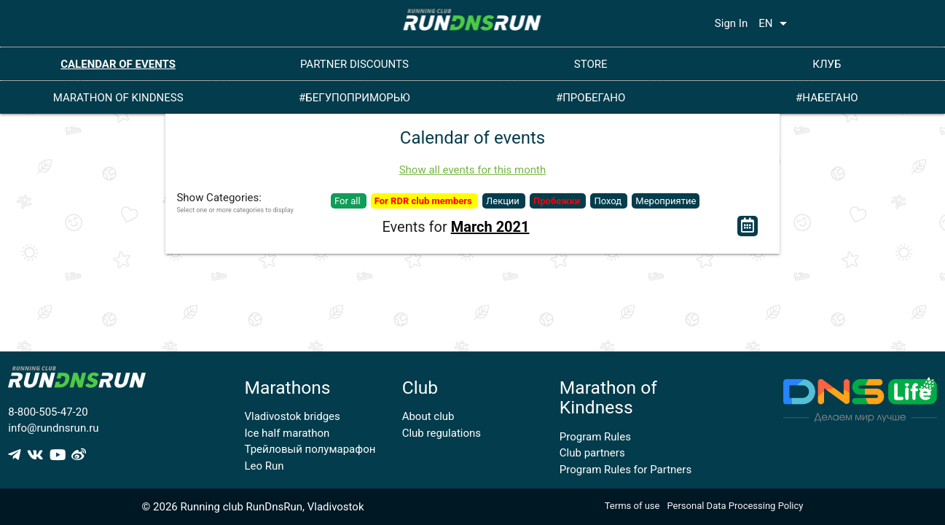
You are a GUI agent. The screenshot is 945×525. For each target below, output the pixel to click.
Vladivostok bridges (292, 416)
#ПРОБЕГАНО (590, 97)
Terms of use (632, 505)
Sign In (731, 23)
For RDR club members (424, 200)
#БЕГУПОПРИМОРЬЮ (354, 97)
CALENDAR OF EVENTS (118, 64)
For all (348, 200)
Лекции (504, 200)
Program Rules (595, 436)
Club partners (592, 452)
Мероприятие (665, 200)
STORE (591, 64)
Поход (609, 200)
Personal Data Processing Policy (735, 505)
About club (428, 416)
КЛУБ (826, 64)
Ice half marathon (287, 433)
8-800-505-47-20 (47, 412)
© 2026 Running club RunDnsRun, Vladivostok (253, 506)
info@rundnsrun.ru (53, 428)
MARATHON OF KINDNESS (118, 97)
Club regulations (441, 433)
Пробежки (557, 200)
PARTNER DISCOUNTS (354, 64)
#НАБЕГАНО (827, 97)
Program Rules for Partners (625, 469)
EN (775, 23)
